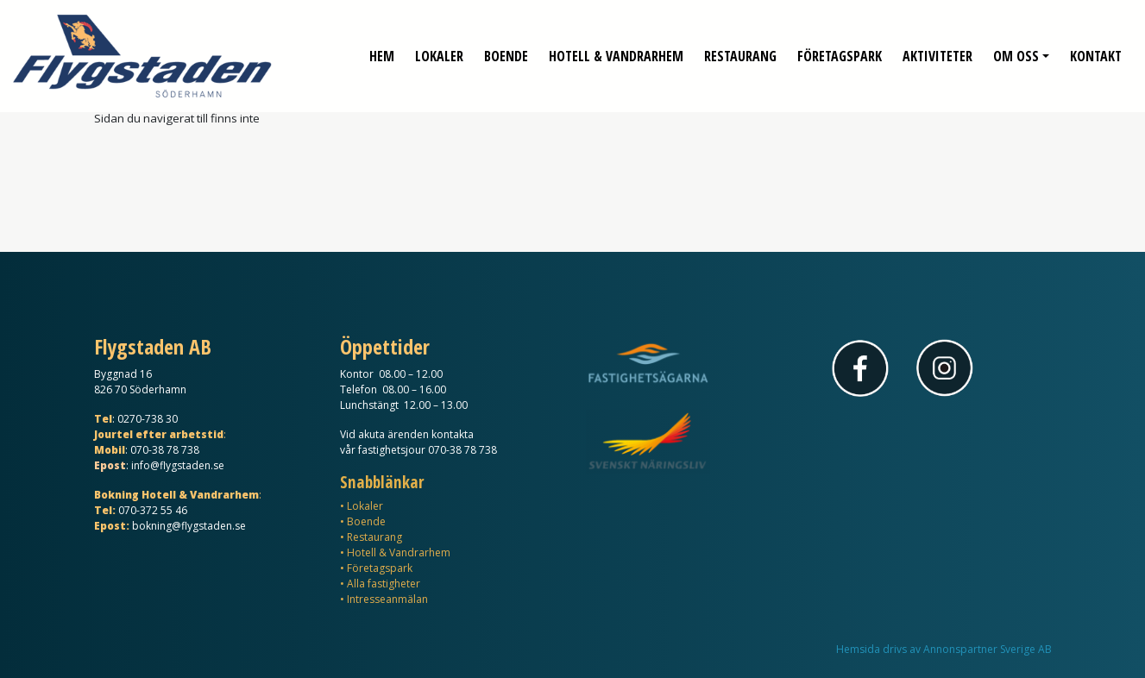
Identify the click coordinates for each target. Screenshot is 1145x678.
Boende (506, 51)
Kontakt (1096, 51)
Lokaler (439, 51)
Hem (381, 51)
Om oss (1016, 51)
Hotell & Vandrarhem (616, 51)
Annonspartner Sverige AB (987, 649)
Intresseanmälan (387, 599)
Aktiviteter (937, 51)
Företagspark (839, 51)
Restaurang (740, 51)
